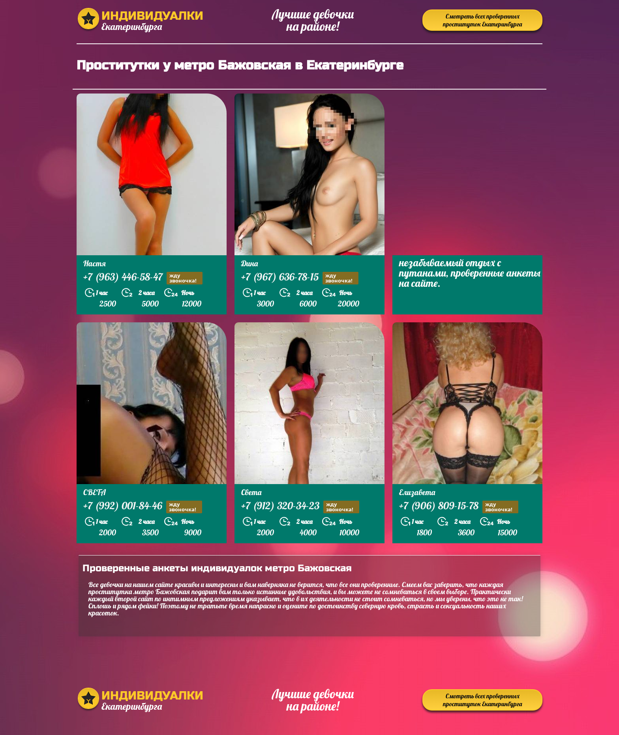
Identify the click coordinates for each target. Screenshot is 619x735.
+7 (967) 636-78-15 (299, 277)
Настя (94, 263)
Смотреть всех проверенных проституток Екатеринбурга (482, 20)
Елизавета (417, 492)
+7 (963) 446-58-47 (143, 277)
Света (251, 492)
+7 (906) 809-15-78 (458, 506)
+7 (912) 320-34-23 (300, 506)
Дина (249, 263)
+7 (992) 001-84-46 (142, 506)
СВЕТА (94, 492)
